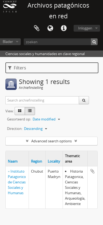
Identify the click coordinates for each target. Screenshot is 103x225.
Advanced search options (51, 141)
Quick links (63, 28)
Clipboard (36, 28)
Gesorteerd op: (19, 119)
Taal (50, 28)
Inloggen (85, 28)
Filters (17, 68)
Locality (54, 161)
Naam (13, 161)
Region (36, 161)
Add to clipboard (92, 171)
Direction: (14, 128)
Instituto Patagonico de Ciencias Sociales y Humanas (17, 182)
